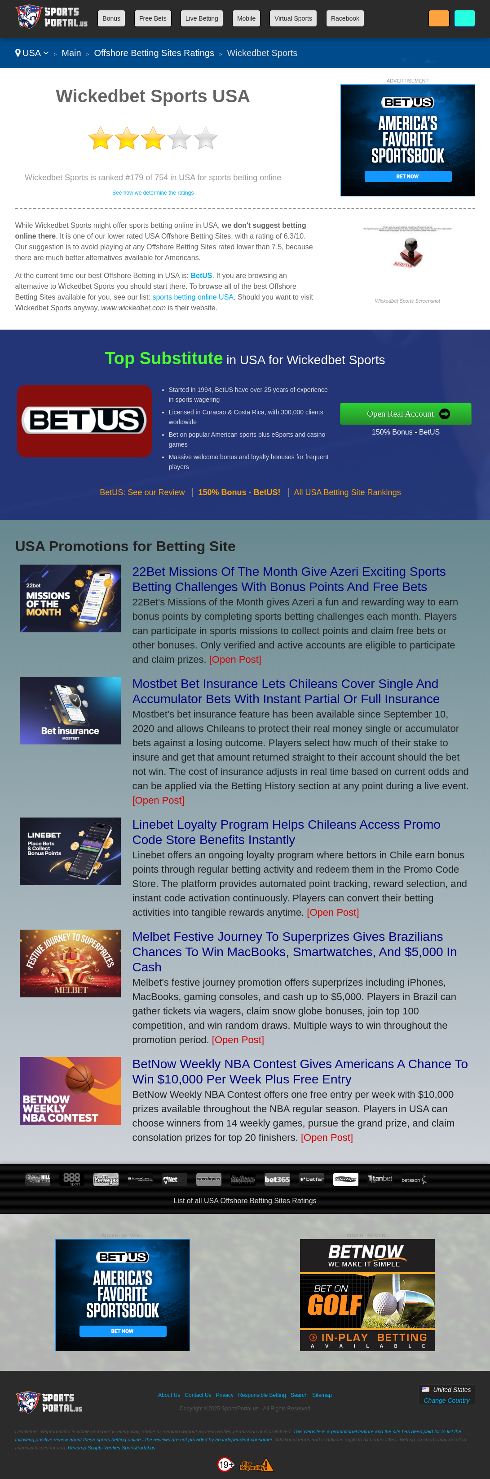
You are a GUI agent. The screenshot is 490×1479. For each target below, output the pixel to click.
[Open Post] (235, 659)
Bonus (111, 18)
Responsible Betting (262, 1395)
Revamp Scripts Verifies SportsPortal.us (111, 1447)
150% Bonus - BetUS (417, 429)
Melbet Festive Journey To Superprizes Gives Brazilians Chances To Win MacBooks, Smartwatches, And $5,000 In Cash (294, 952)
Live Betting (201, 18)
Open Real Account (412, 413)
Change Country (446, 1400)
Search (299, 1395)
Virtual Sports (293, 18)
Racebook (345, 18)
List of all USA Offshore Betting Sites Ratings (244, 1201)
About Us (169, 1395)
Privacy (225, 1395)
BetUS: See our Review (142, 503)
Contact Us (198, 1395)
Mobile (246, 18)
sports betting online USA (193, 297)
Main (71, 53)
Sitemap (322, 1395)
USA (32, 53)
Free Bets (153, 18)
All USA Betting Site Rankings (347, 503)
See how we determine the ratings (153, 193)
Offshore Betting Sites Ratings (154, 53)
